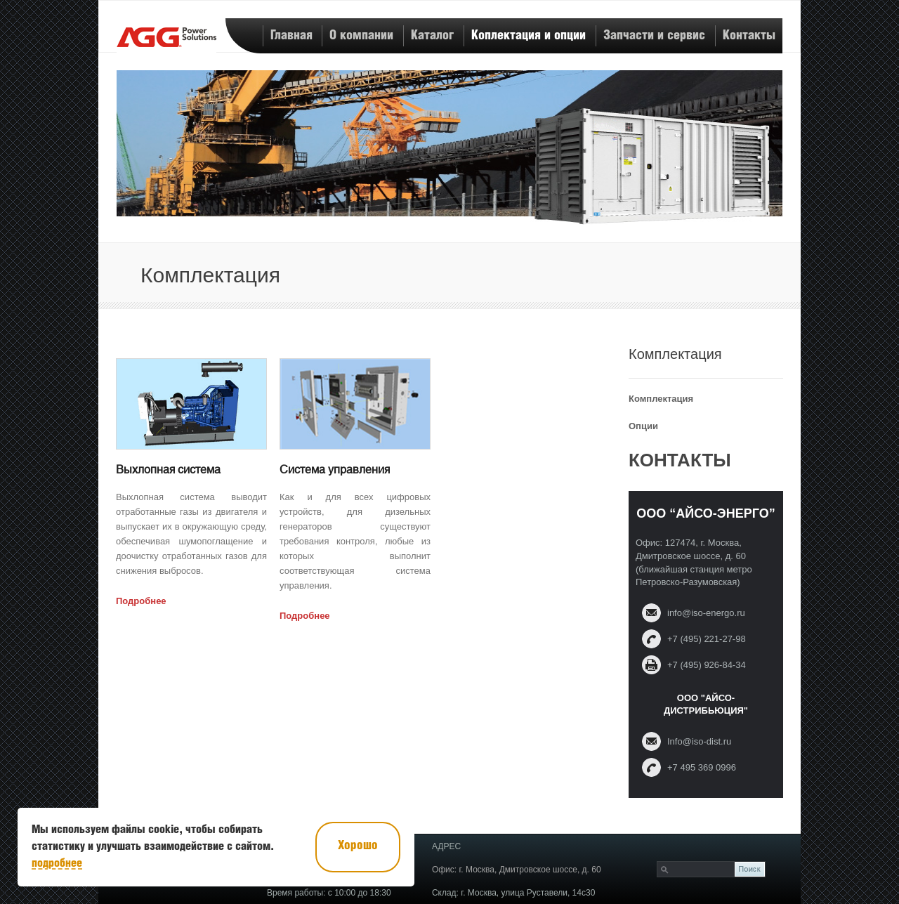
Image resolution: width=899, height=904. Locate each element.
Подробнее (141, 601)
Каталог (432, 35)
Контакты (749, 35)
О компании (361, 35)
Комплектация (661, 398)
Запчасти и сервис (654, 35)
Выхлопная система (168, 469)
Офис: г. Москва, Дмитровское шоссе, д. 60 (516, 869)
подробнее (57, 863)
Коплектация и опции (528, 35)
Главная (291, 35)
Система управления (335, 469)
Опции (643, 426)
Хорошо (358, 845)
